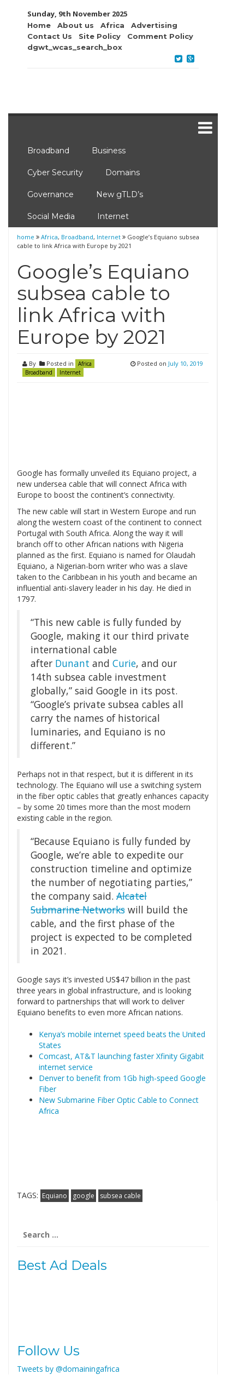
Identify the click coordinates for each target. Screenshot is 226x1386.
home (26, 237)
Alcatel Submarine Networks (89, 902)
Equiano (54, 1195)
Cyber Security (55, 172)
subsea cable (120, 1195)
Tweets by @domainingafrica (68, 1369)
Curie (124, 663)
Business (109, 151)
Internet (113, 216)
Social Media (51, 216)
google (83, 1195)
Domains (122, 172)
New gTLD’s (119, 194)
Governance (50, 194)
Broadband (48, 151)
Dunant (72, 663)
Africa (49, 237)
